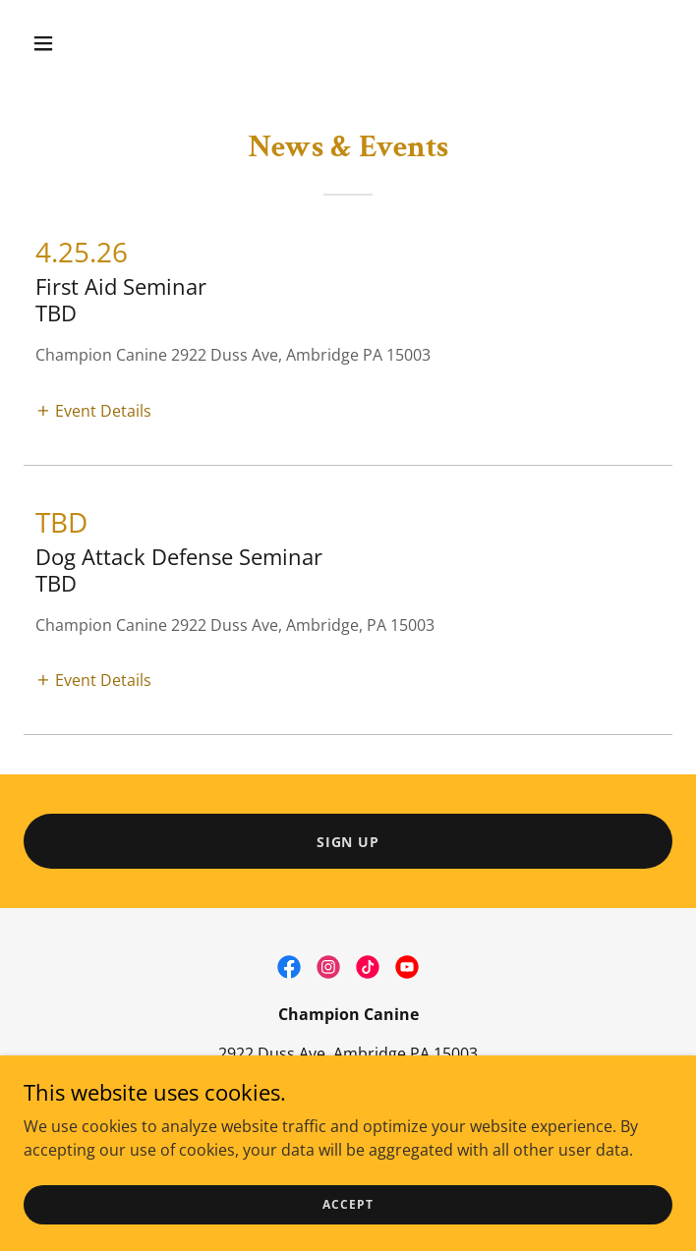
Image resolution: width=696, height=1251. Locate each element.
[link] (289, 967)
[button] (98, 43)
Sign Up (348, 841)
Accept (347, 1204)
